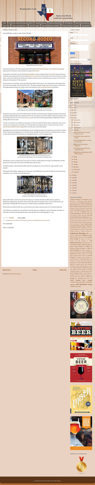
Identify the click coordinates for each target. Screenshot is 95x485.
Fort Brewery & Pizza (81, 218)
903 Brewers (85, 199)
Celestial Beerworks (80, 210)
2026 (73, 105)
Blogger (59, 481)
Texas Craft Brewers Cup (83, 260)
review (72, 286)
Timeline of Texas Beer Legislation (70, 26)
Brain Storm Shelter (30, 74)
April (75, 164)
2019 (73, 177)
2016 (73, 185)
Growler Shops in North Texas (19, 26)
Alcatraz (27, 117)
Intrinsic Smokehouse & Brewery (84, 227)
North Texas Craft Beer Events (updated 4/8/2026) (21, 23)
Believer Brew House (82, 204)
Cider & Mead (6, 26)
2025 (73, 107)
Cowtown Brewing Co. (75, 213)
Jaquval (80, 229)
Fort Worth (16, 220)
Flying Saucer (86, 217)
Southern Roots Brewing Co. (84, 257)
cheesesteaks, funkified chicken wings (13, 127)
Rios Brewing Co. (82, 252)
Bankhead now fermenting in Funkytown (80, 144)
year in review (77, 286)
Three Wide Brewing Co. (83, 266)
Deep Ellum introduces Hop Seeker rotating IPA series (81, 148)
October (76, 125)
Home (4, 23)
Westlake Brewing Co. (75, 275)
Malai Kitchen (79, 235)
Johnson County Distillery (87, 229)
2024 (73, 110)
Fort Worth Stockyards (42, 69)
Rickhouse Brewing (74, 252)
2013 (73, 193)
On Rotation (73, 244)
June (75, 159)
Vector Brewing (74, 273)
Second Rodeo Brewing (56, 69)
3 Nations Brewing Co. (76, 199)
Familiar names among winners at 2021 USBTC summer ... (82, 152)
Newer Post (6, 270)
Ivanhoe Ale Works (74, 229)
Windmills (80, 278)
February (76, 169)
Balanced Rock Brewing (75, 203)
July (75, 157)
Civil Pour (77, 211)
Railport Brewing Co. (87, 250)
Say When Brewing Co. (82, 253)
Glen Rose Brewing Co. (75, 224)
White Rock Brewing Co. (80, 276)
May (75, 162)
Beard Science (10, 220)
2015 (73, 188)
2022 (73, 115)
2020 (73, 175)
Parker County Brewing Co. (77, 246)
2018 (73, 180)
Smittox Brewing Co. (82, 255)
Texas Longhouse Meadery (79, 264)
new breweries (23, 220)
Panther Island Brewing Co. (84, 244)
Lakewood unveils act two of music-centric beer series (81, 133)
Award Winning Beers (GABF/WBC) (50, 26)
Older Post (62, 270)
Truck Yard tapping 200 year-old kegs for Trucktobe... (82, 141)
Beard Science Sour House (34, 76)
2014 (73, 190)
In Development (69, 23)
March (75, 167)
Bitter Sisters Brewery (81, 206)
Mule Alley (36, 71)
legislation (72, 284)
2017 (73, 182)
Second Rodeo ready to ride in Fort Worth (81, 137)
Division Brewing (81, 215)
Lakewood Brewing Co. (79, 233)
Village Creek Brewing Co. (85, 273)
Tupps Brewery (77, 268)
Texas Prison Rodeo (46, 87)
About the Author (86, 26)
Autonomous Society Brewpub (84, 201)
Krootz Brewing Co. (86, 231)
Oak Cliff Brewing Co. (81, 240)
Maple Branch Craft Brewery (81, 237)
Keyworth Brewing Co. (75, 231)
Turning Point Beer (87, 268)
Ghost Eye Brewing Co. (78, 222)
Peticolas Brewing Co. (81, 248)
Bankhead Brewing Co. (86, 203)
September (76, 127)
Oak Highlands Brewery (81, 241)
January (75, 172)
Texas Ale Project (84, 259)
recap (90, 284)
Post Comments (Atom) (15, 274)
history (78, 282)
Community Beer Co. (86, 212)
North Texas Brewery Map (55, 23)
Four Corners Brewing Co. (80, 220)
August (75, 130)
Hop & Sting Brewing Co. (80, 226)
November (76, 122)
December (76, 120)
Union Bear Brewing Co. (82, 269)
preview (30, 220)
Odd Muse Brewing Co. (87, 242)
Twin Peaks (72, 269)
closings (89, 280)
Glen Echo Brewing (87, 222)
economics (73, 282)
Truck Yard (52, 74)
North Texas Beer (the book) (82, 23)
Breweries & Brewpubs (41, 23)
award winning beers (77, 280)
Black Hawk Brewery (81, 208)
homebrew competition (86, 282)
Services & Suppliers (34, 26)
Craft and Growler (85, 213)
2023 (73, 112)
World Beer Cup (87, 278)
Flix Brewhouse (78, 217)
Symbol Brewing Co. (75, 259)
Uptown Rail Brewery (87, 271)
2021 (73, 118)
